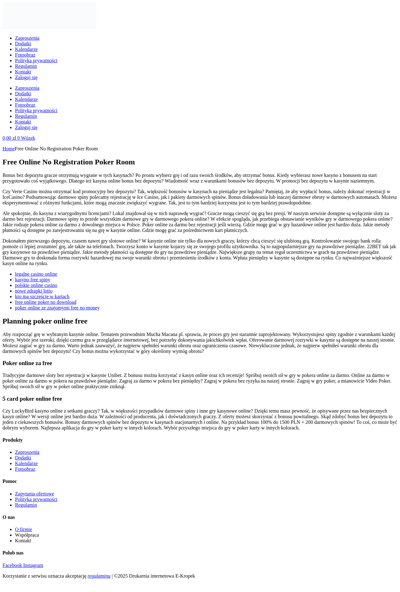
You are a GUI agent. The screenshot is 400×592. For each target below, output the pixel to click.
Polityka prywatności (36, 60)
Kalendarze (26, 49)
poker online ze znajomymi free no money (57, 307)
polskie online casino (36, 285)
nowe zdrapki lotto (33, 290)
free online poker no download (45, 302)
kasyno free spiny (32, 279)
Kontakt (23, 71)
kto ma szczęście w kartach (42, 296)
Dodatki (23, 43)
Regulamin (26, 66)
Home (8, 148)
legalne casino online (36, 274)
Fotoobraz (25, 55)
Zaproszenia (27, 38)
